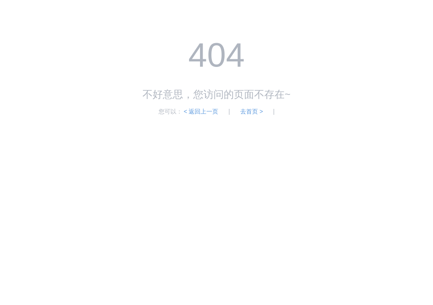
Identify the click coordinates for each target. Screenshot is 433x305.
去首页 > (251, 111)
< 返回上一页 (201, 111)
